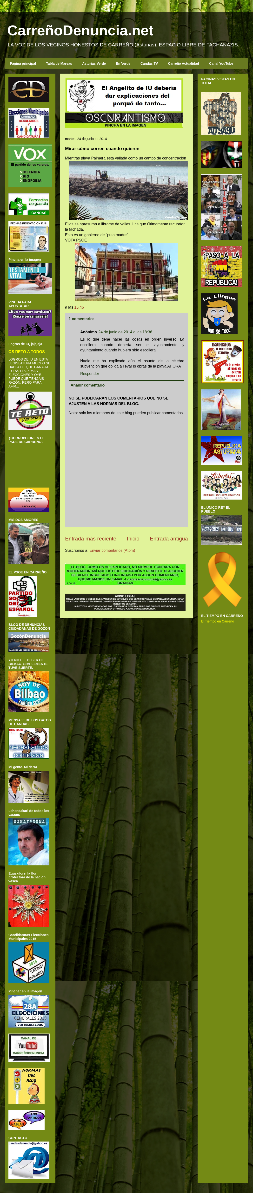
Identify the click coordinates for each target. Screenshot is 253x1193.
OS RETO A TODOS (26, 351)
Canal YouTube (221, 63)
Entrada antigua (169, 539)
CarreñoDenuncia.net (80, 30)
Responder (89, 374)
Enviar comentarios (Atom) (112, 550)
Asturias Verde (94, 63)
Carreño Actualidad (183, 63)
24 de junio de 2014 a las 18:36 (125, 332)
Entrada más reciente (90, 539)
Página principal (23, 63)
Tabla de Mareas (59, 63)
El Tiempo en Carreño (217, 621)
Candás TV (149, 63)
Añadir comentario (88, 385)
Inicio (133, 539)
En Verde (123, 63)
